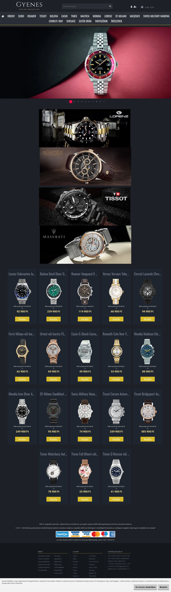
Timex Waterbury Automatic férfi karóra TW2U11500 (53, 455)
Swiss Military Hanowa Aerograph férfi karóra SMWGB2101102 (84, 395)
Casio (64, 16)
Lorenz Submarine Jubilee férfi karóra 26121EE (22, 275)
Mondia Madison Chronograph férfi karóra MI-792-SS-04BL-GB (147, 335)
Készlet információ (44, 564)
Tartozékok (101, 21)
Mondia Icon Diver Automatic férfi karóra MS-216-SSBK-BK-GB (22, 395)
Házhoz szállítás (44, 559)
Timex (74, 16)
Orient (11, 16)
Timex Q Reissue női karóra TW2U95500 (116, 455)
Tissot (43, 16)
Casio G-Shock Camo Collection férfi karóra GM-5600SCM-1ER (84, 335)
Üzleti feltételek (59, 567)
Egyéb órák (85, 21)
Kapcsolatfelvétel (43, 562)
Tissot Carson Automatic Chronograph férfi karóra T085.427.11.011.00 (116, 395)
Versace (70, 21)
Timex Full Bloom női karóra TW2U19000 (84, 455)
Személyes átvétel (44, 556)
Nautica (85, 16)
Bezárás (162, 587)
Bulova (54, 16)
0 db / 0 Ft (149, 7)
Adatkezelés (58, 570)
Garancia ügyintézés (57, 557)
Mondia (97, 16)
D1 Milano (121, 16)
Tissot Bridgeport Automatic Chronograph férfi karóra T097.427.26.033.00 (147, 395)
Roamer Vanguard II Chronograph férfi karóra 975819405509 (84, 275)
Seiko (21, 16)
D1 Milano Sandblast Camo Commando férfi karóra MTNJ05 (53, 395)
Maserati (135, 16)
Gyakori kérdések (43, 567)
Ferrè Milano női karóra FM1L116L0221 (22, 335)
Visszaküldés (42, 570)
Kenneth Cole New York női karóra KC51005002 (116, 335)
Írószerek (116, 21)
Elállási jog (57, 564)
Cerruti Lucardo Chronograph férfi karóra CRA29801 (147, 275)
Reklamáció (58, 562)
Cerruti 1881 (56, 21)
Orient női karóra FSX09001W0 (53, 335)
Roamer (32, 16)
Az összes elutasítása (142, 587)
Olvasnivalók (58, 573)
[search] (110, 6)
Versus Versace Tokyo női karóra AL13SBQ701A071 (116, 275)
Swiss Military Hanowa (156, 16)
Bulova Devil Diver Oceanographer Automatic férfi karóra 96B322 (53, 275)
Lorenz (108, 16)
